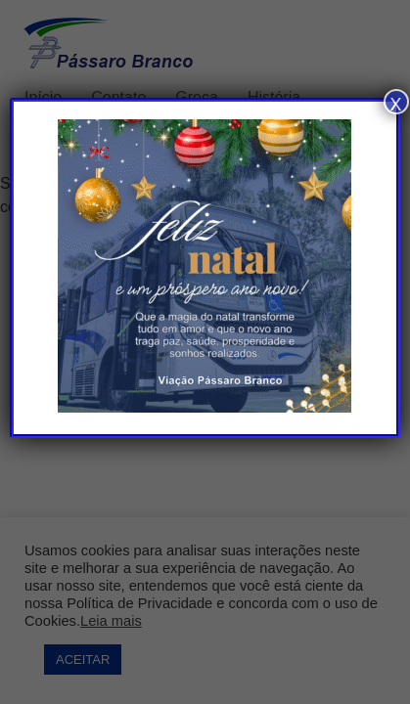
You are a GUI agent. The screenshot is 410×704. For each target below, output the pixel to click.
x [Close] (396, 101)
